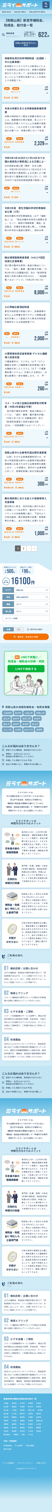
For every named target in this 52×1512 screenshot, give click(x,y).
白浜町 (18, 729)
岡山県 (22, 1424)
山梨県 (30, 1413)
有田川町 (26, 718)
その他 (30, 1434)
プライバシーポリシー (25, 1463)
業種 (8, 604)
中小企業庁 (19, 1445)
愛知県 (22, 1417)
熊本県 (22, 1431)
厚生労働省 (30, 1445)
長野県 (38, 1413)
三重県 (30, 1417)
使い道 (8, 611)
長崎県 (14, 1431)
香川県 (14, 1427)
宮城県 (30, 1403)
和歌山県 (39, 1420)
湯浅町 (25, 724)
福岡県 (38, 1427)
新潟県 (40, 1410)
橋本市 (6, 724)
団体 (19, 629)
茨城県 (22, 1406)
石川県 (14, 1413)
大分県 (30, 1431)
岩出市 (6, 718)
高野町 (39, 729)
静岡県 (14, 1417)
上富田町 (7, 713)
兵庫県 (22, 1420)
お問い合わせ (41, 1463)
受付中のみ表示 (36, 629)
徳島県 (6, 1427)
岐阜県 (6, 1417)
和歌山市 (40, 713)
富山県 (6, 1413)
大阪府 (14, 1420)
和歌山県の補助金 (20, 12)
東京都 (22, 1410)
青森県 (14, 1403)
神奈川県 (31, 1410)
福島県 (14, 1406)
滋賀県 (38, 1417)
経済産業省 (8, 1445)
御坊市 (16, 718)
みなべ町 (7, 729)
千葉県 (14, 1410)
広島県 (30, 1424)
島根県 (14, 1424)
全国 (23, 1434)
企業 (8, 629)
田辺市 (35, 724)
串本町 (18, 713)
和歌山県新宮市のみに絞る (26, 44)
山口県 (38, 1424)
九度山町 (28, 713)
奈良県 (30, 1420)
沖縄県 (15, 1434)
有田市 (37, 718)
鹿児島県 (7, 1434)
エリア (8, 590)
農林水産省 (8, 1449)
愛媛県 (22, 1427)
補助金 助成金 (6, 12)
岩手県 (22, 1403)
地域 (8, 597)
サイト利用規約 (8, 1463)
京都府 (6, 1420)
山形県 (6, 1406)
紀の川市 (28, 729)
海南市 (16, 724)
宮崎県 (38, 1431)
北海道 (6, 1403)
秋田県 (38, 1403)
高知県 (30, 1427)
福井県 (22, 1413)
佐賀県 (6, 1431)
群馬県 (38, 1406)
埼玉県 (6, 1410)
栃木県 (30, 1406)
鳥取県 (6, 1424)
